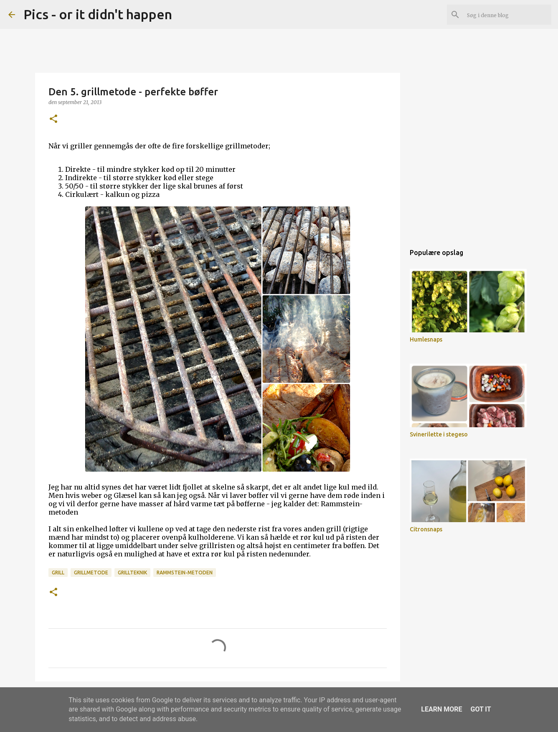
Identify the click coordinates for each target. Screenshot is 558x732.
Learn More (441, 709)
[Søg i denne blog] (507, 15)
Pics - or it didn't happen (97, 14)
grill (58, 572)
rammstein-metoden (185, 572)
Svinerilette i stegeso (439, 434)
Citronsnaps (426, 529)
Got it (480, 709)
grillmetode (91, 572)
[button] (53, 119)
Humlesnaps (426, 339)
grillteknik (132, 572)
